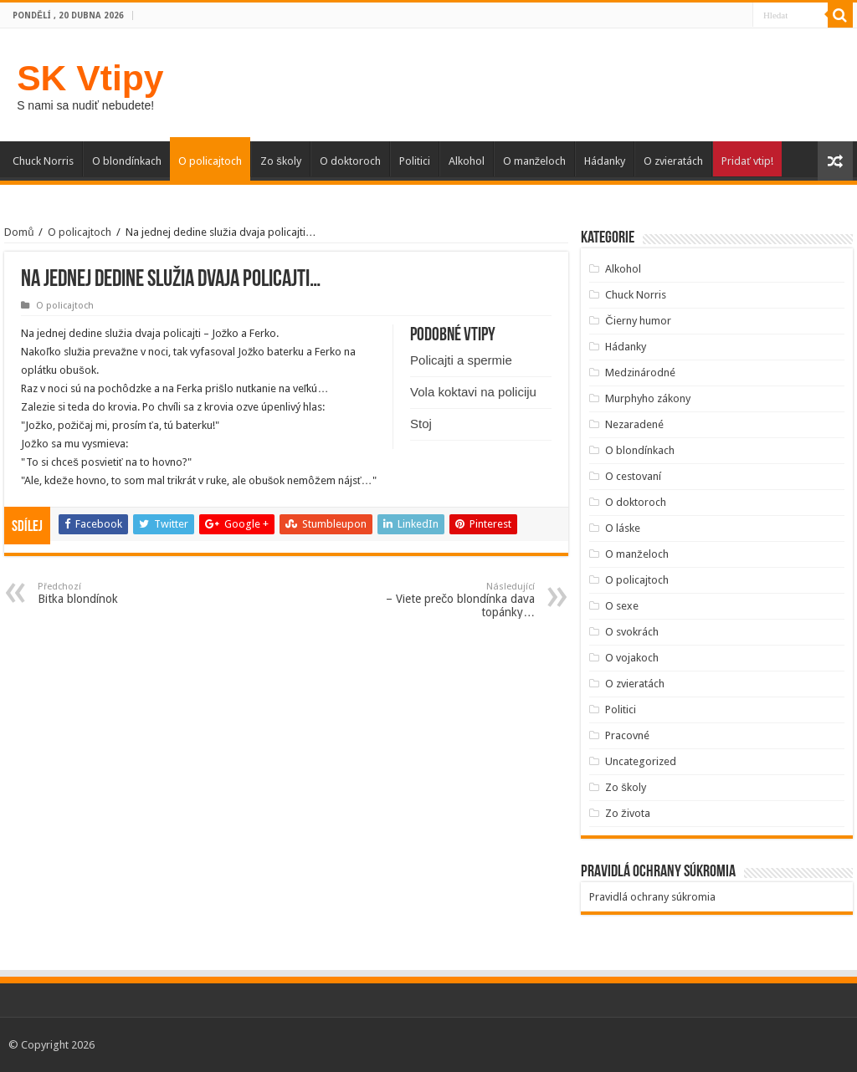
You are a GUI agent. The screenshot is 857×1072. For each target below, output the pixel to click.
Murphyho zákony (647, 398)
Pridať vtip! (747, 161)
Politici (414, 161)
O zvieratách (673, 161)
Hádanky (604, 161)
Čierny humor (637, 320)
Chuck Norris (43, 161)
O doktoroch (350, 161)
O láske (622, 528)
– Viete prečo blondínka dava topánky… (449, 600)
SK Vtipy (90, 78)
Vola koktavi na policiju (473, 392)
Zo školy (280, 161)
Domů (18, 232)
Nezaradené (634, 424)
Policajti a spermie (461, 360)
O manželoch (535, 161)
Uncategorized (640, 761)
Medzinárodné (640, 372)
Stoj (421, 423)
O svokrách (632, 631)
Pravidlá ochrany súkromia (652, 897)
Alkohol (467, 161)
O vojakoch (632, 657)
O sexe (622, 606)
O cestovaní (633, 476)
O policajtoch (210, 161)
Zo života (627, 813)
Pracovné (627, 735)
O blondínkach (127, 161)
